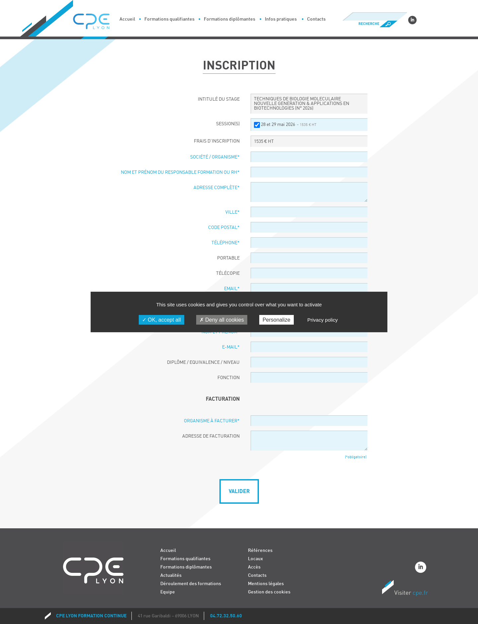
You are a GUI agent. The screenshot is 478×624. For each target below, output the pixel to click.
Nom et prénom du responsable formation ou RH (180, 172)
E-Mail (231, 347)
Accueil (127, 19)
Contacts (316, 19)
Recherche (374, 24)
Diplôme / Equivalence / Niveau (203, 362)
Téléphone (225, 243)
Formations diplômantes (229, 19)
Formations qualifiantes (169, 19)
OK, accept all (161, 320)
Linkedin (412, 20)
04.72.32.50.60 (226, 615)
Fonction (228, 377)
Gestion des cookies (269, 591)
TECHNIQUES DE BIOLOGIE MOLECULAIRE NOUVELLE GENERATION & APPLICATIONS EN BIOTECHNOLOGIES (301, 104)
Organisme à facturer (212, 421)
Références (260, 550)
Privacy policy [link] (322, 320)
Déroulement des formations (190, 583)
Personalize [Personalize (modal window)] (276, 320)
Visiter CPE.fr (405, 589)
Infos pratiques (281, 19)
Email (232, 288)
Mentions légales (266, 583)
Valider (239, 491)
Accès (254, 567)
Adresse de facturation (211, 436)
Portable (228, 258)
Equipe (167, 591)
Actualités (171, 575)
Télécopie (228, 273)
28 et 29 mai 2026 (288, 124)
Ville (232, 212)
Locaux (255, 558)
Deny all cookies (221, 320)
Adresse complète (217, 187)
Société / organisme (215, 157)
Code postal (224, 227)
